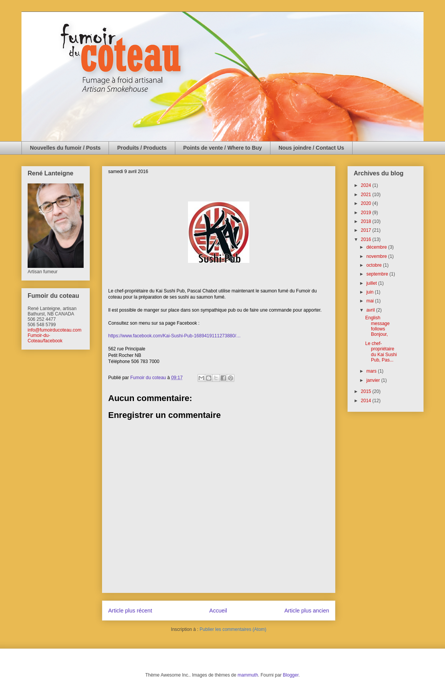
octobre (374, 265)
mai (370, 301)
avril (371, 310)
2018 (366, 221)
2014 (366, 400)
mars (372, 371)
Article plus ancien (306, 610)
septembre (377, 274)
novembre (377, 256)
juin (370, 292)
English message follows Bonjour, (378, 326)
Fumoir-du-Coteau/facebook (45, 338)
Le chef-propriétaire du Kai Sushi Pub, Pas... (381, 352)
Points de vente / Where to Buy (222, 148)
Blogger (290, 675)
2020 (366, 203)
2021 (366, 194)
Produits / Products (141, 148)
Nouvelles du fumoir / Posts (65, 148)
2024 (366, 185)
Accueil (218, 610)
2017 (366, 230)
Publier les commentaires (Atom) (232, 629)
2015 (366, 391)
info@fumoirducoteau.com (54, 330)
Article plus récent (130, 610)
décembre (377, 247)
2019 (366, 212)
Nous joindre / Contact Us (311, 148)
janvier (373, 380)
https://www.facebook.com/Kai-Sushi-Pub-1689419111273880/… (174, 335)
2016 (366, 239)
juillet (372, 283)
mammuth (247, 675)
